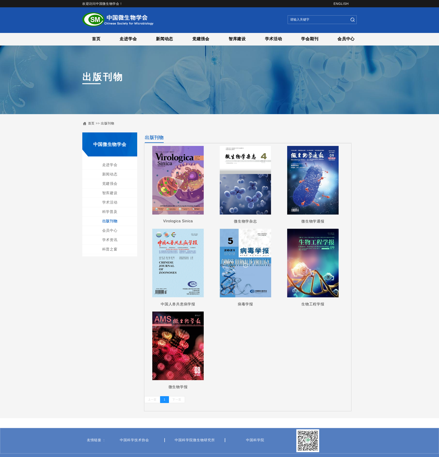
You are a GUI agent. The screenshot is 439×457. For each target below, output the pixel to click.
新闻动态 (164, 39)
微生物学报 (181, 387)
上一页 (155, 399)
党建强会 (200, 39)
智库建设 (237, 39)
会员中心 (346, 39)
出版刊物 (107, 123)
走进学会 (128, 39)
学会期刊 (309, 39)
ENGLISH (341, 3)
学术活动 (273, 39)
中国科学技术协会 (134, 450)
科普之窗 (109, 249)
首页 (96, 39)
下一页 (180, 399)
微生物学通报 (316, 221)
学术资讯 (109, 240)
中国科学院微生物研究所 (195, 450)
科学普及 (109, 212)
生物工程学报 (316, 304)
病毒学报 (249, 304)
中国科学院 (255, 450)
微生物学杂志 (248, 221)
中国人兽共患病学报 (181, 304)
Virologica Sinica (181, 221)
